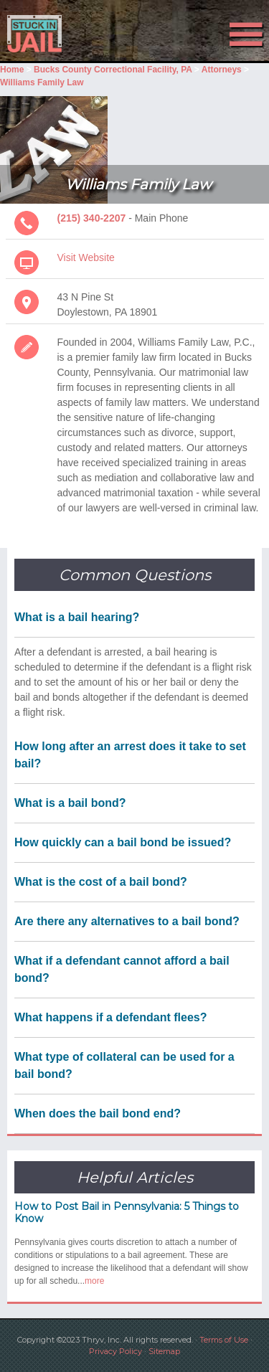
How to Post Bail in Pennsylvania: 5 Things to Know (126, 1212)
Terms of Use (223, 1340)
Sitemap (164, 1351)
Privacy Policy (115, 1351)
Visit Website (86, 257)
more (94, 1281)
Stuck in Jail (40, 33)
